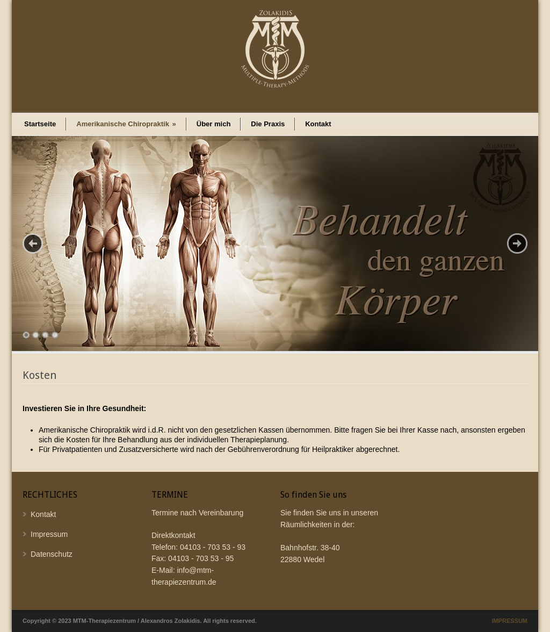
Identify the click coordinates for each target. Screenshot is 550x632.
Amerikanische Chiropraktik (126, 124)
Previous (33, 243)
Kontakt (318, 124)
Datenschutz (52, 554)
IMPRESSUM (509, 620)
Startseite (40, 124)
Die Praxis (268, 124)
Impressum (49, 534)
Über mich (214, 124)
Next (517, 243)
